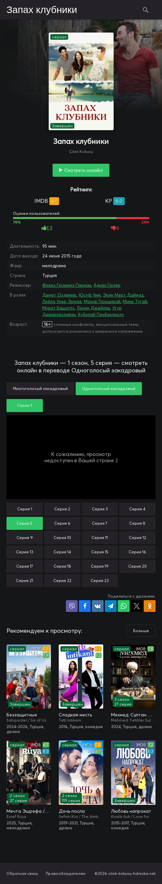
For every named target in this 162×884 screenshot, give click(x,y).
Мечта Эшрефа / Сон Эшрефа (28, 811)
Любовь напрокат (131, 811)
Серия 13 (24, 551)
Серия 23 (100, 580)
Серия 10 (62, 537)
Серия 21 (24, 580)
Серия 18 (62, 566)
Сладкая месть (75, 715)
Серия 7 (99, 523)
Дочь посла (72, 811)
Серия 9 (25, 537)
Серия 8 (137, 523)
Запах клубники (41, 10)
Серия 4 (137, 508)
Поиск (146, 10)
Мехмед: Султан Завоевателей (133, 715)
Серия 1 (24, 508)
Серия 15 (99, 551)
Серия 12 (137, 537)
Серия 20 (137, 566)
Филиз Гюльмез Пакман (66, 285)
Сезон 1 (24, 405)
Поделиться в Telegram (111, 606)
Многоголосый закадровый (40, 388)
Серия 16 (137, 551)
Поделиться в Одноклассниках (150, 606)
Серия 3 (100, 508)
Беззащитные (21, 715)
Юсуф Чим (90, 294)
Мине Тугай (135, 301)
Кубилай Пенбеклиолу (101, 314)
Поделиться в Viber (72, 606)
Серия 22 (62, 580)
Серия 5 (24, 523)
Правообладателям (65, 873)
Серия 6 (62, 523)
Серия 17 (24, 566)
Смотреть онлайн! (83, 170)
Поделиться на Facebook (85, 606)
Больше (141, 630)
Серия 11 (100, 537)
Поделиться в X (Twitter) (137, 606)
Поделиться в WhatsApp (124, 606)
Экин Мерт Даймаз (123, 294)
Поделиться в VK (98, 606)
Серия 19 (99, 566)
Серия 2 (62, 508)
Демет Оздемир (59, 294)
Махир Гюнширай (102, 301)
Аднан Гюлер (106, 285)
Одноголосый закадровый (108, 388)
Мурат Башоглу (58, 308)
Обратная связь (22, 873)
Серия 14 (62, 551)
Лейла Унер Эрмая (61, 301)
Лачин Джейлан (93, 308)
